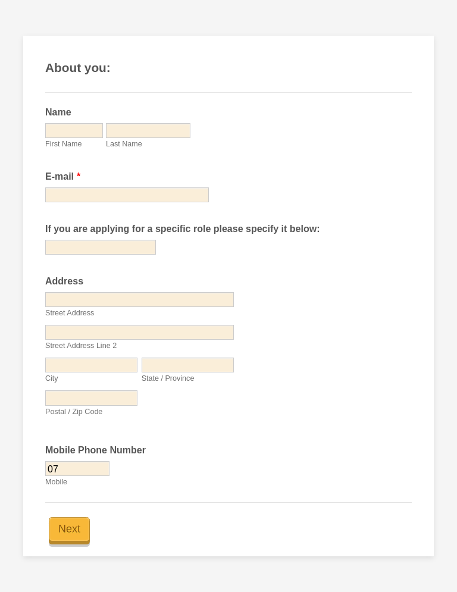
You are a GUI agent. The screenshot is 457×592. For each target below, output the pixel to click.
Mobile (56, 482)
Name (58, 112)
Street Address (69, 313)
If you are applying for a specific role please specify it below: (182, 229)
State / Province (168, 378)
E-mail (62, 176)
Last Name (124, 144)
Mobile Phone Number (95, 450)
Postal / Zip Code (73, 412)
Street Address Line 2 (81, 346)
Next (69, 529)
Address (64, 281)
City (51, 378)
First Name (63, 144)
